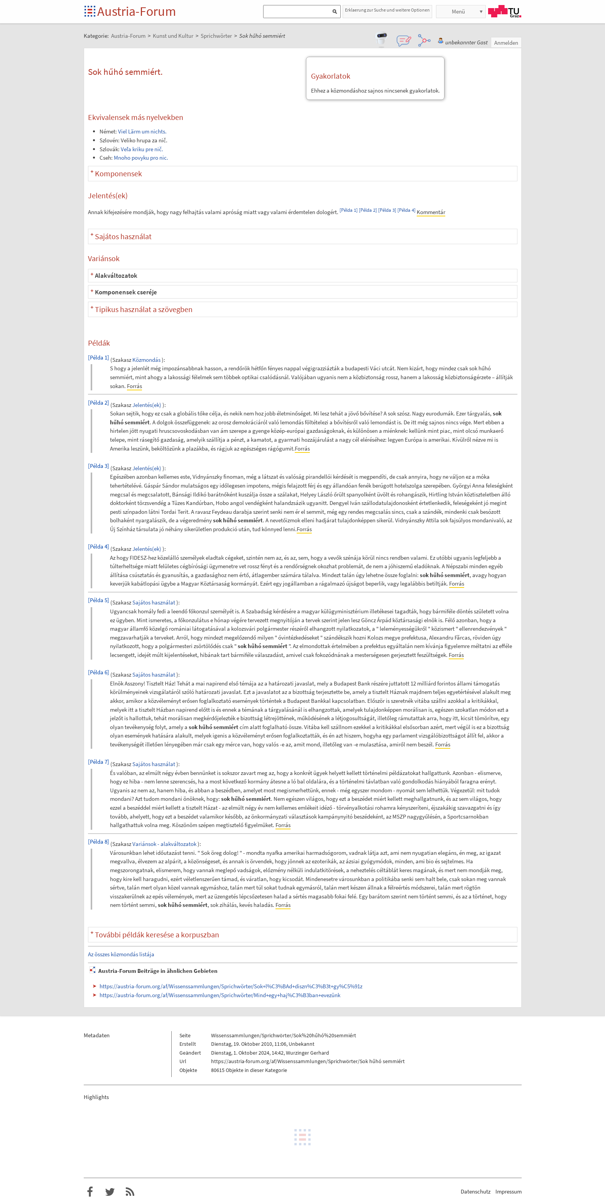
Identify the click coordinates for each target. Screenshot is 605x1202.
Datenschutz (475, 1191)
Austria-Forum (136, 11)
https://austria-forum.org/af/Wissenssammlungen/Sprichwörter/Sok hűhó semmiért (308, 1061)
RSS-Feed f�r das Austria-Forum (130, 1192)
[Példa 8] (98, 841)
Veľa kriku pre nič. (142, 149)
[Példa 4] (406, 210)
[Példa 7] (98, 761)
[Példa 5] (98, 600)
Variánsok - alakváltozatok (164, 843)
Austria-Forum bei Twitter (110, 1192)
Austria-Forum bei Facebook (90, 1192)
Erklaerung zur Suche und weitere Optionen (387, 10)
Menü (458, 11)
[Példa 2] (368, 210)
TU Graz (504, 11)
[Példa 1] (349, 210)
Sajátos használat (153, 602)
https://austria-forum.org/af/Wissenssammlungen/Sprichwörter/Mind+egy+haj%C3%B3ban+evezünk (220, 995)
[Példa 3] (387, 210)
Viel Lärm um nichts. (142, 131)
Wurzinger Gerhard (307, 1052)
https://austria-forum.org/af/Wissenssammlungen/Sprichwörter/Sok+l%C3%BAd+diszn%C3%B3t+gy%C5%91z (231, 986)
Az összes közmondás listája (121, 954)
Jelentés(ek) (146, 405)
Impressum (508, 1191)
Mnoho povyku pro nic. (141, 157)
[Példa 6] (98, 672)
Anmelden (506, 42)
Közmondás (146, 359)
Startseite (90, 12)
